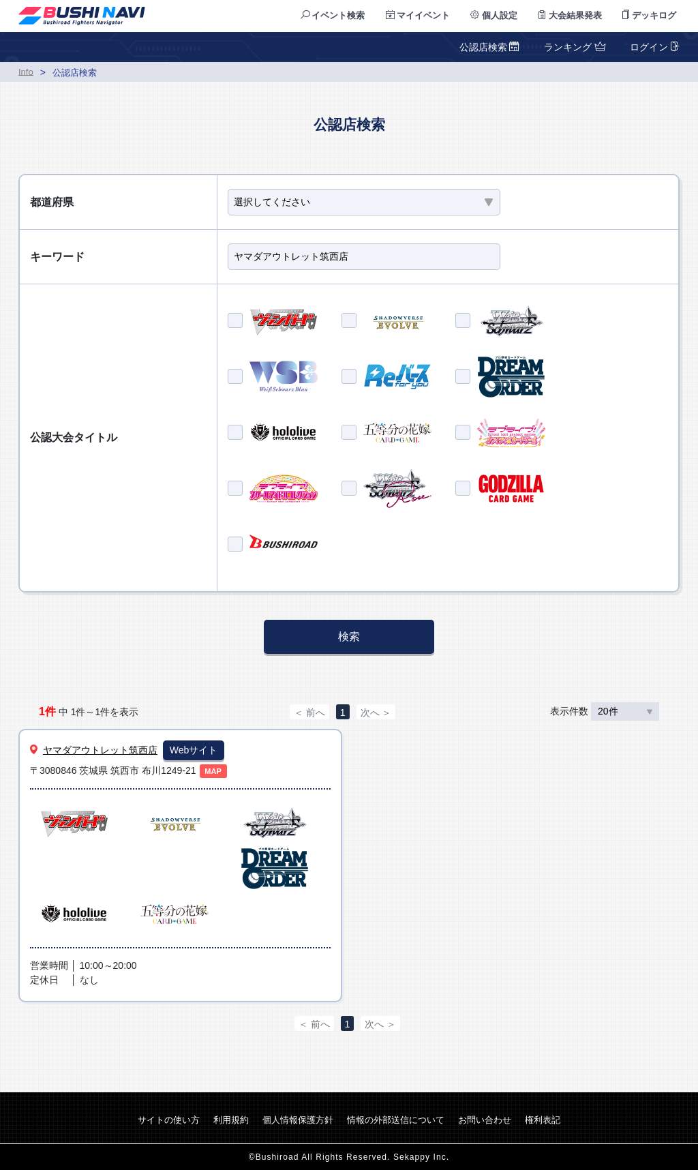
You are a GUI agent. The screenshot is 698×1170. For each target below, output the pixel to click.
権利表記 (542, 1120)
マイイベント (418, 15)
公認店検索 (489, 47)
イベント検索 (333, 15)
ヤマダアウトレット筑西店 (100, 750)
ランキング (573, 47)
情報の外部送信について (395, 1120)
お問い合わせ (484, 1120)
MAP (212, 771)
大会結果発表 (570, 15)
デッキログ (649, 15)
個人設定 (493, 15)
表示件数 (604, 711)
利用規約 (231, 1120)
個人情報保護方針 (297, 1120)
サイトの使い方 (169, 1120)
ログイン (653, 47)
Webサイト (194, 750)
